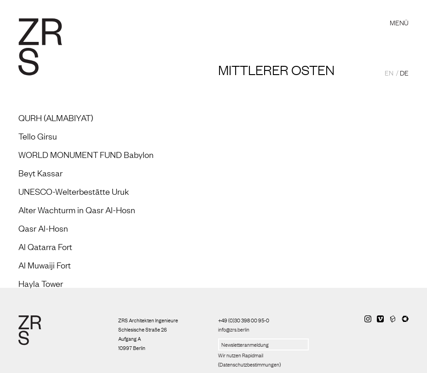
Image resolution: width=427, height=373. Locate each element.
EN (389, 72)
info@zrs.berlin (233, 329)
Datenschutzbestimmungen (249, 364)
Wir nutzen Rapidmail (240, 355)
